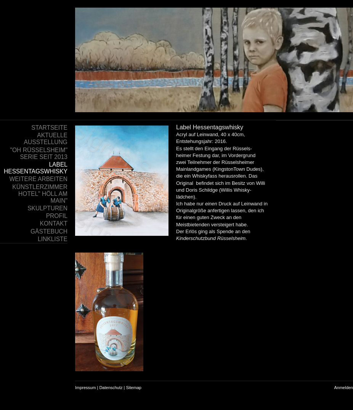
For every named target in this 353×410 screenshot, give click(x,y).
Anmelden (343, 387)
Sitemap (133, 387)
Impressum (85, 387)
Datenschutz (110, 387)
